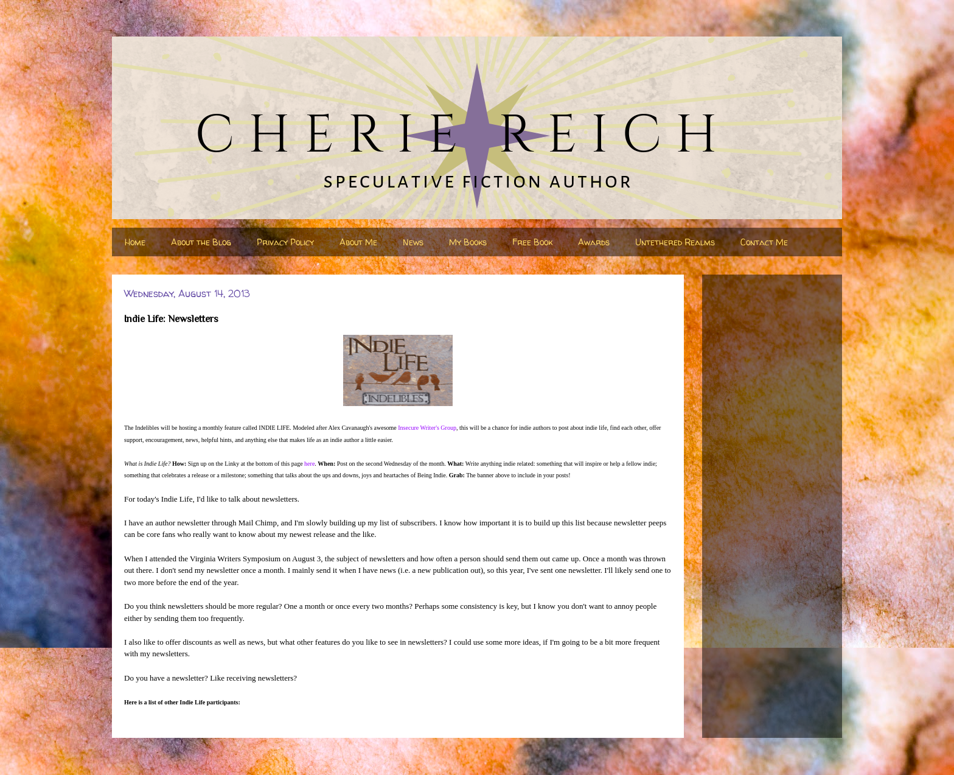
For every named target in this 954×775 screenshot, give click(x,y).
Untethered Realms (675, 242)
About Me (358, 242)
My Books (468, 242)
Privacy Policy (285, 242)
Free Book (532, 242)
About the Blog (201, 242)
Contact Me (764, 242)
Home (135, 242)
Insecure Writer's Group (427, 427)
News (413, 242)
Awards (594, 242)
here (309, 463)
